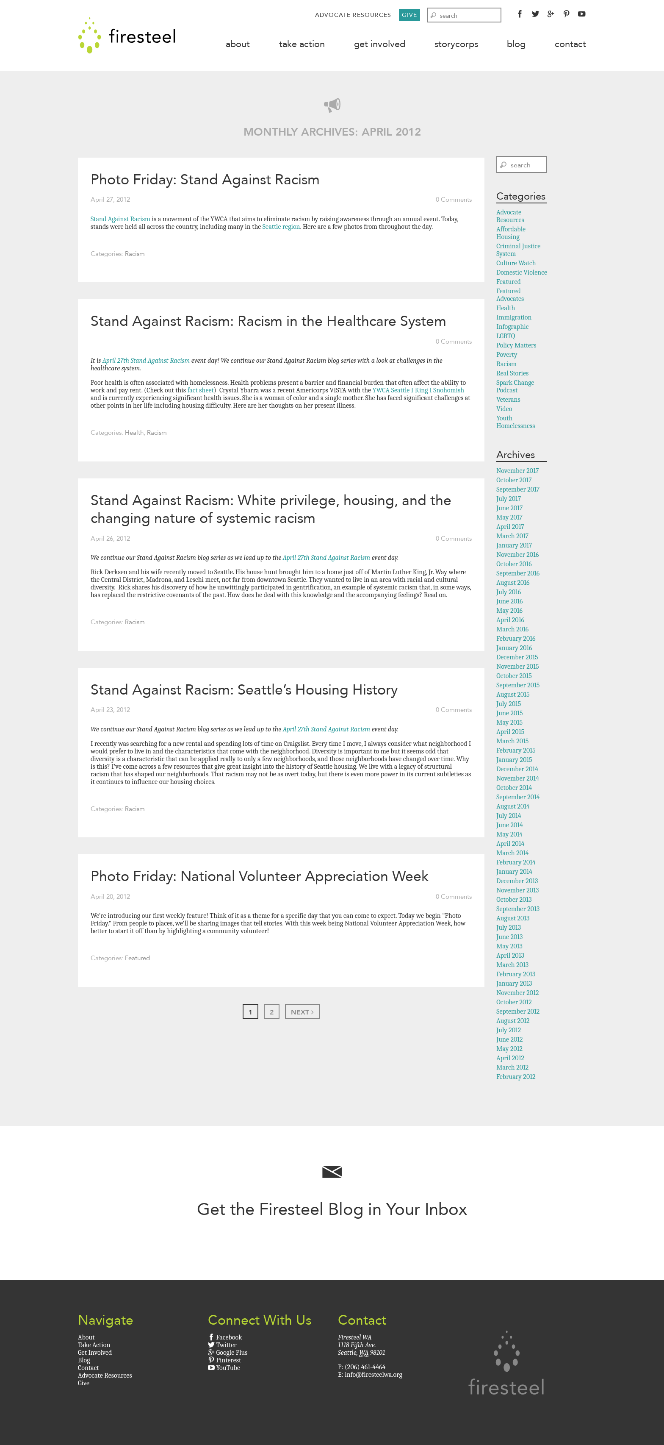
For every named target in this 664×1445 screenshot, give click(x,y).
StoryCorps (456, 44)
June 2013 (509, 937)
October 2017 (513, 480)
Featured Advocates (510, 295)
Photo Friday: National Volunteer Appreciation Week (260, 876)
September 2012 (518, 1011)
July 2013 (508, 927)
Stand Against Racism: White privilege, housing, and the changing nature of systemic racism (271, 509)
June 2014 (509, 825)
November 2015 (517, 666)
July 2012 (508, 1030)
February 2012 (515, 1077)
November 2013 (517, 890)
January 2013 (514, 983)
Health (134, 432)
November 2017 (517, 471)
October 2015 (514, 676)
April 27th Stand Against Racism (146, 360)
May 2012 (509, 1049)
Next (302, 1012)
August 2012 (512, 1021)
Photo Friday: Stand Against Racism (205, 179)
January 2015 (514, 760)
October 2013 (513, 899)
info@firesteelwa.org (373, 1374)
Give (409, 15)
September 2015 (518, 685)
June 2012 (509, 1039)
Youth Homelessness (515, 422)
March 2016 (512, 629)
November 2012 (517, 993)
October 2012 (513, 1002)
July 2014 (508, 816)
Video (504, 409)
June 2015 (509, 713)
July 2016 (508, 592)
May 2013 (509, 946)
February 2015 (515, 750)
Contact (570, 44)
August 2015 (512, 694)
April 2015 (510, 732)
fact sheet (200, 390)
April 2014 (510, 844)
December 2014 (517, 769)
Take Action (302, 44)
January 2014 (514, 871)
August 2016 (512, 582)
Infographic (512, 327)
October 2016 (513, 564)
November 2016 (517, 555)
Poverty (506, 354)
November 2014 (517, 778)
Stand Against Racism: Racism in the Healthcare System (268, 321)
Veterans (508, 399)
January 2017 (514, 545)
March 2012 (512, 1067)
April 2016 (510, 620)
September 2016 (518, 573)
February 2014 (516, 862)
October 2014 (514, 788)
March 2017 (512, 536)
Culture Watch (516, 263)
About (238, 44)
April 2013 (510, 955)
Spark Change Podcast (515, 386)
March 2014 (512, 853)
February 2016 (515, 638)
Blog (516, 44)
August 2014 (513, 806)
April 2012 (510, 1058)
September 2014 (518, 797)
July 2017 (508, 499)
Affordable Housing (511, 233)
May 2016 (509, 610)
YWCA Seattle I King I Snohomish (419, 390)
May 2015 (509, 722)
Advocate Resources (353, 15)
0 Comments (454, 199)
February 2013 (515, 974)
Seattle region (280, 227)
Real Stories (512, 373)
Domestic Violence (521, 272)
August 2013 (512, 918)
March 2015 (512, 741)
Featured (137, 958)
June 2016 (509, 601)
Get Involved (379, 44)
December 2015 (517, 657)
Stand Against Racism (120, 219)
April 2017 (510, 527)
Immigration (513, 317)
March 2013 (512, 965)
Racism (135, 254)
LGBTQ (505, 336)
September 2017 (518, 489)
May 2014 (509, 834)
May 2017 (509, 517)
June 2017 (509, 508)
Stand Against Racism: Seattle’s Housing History (244, 689)
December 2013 (517, 881)
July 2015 (508, 704)
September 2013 (518, 909)
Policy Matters (516, 345)
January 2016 (514, 648)
